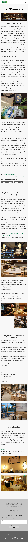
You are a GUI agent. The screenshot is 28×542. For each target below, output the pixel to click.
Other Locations (18, 182)
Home (2, 5)
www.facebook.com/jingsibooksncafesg (15, 176)
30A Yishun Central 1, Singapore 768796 (14, 369)
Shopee (10, 182)
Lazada (4, 182)
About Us (5, 5)
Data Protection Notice (20, 525)
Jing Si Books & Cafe (11, 5)
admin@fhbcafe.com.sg (9, 174)
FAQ (8, 534)
